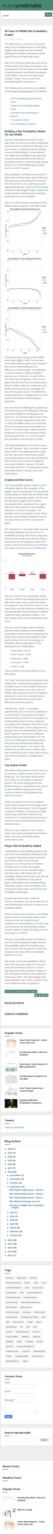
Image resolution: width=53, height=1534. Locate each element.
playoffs (36, 1331)
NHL (28, 1326)
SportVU (9, 1345)
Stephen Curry (12, 1350)
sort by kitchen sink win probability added (25, 925)
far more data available (30, 460)
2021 (10, 1152)
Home (6, 14)
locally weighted (22, 189)
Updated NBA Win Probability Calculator (31, 1100)
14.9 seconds (22, 432)
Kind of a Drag (24, 1508)
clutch (27, 1282)
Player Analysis (22, 1331)
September (16, 1185)
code (36, 1282)
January (14, 1234)
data (27, 1287)
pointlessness (12, 1336)
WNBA (34, 991)
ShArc (19, 1341)
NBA (7, 1321)
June (12, 1215)
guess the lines (12, 1311)
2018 (10, 1163)
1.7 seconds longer (20, 429)
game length (25, 1306)
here (28, 733)
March (13, 1226)
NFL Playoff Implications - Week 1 (26, 1196)
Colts (43, 1282)
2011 (10, 1254)
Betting (33, 1277)
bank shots (22, 1277)
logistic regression (39, 189)
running (9, 1341)
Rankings (25, 1336)
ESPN (22, 1292)
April (12, 1223)
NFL (21, 1326)
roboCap (36, 1336)
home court (39, 1311)
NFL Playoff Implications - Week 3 (26, 1189)
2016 (10, 1171)
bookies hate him (13, 1282)
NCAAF (38, 1321)
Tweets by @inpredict (14, 1126)
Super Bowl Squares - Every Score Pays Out (33, 1040)
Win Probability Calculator (23, 123)
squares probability (25, 1345)
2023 (10, 1148)
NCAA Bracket (18, 1321)
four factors (35, 531)
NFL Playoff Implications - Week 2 (26, 1192)
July (12, 1211)
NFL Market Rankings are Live (24, 1200)
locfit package (41, 186)
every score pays (34, 1292)
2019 (10, 1159)
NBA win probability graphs (21, 497)
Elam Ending (11, 1292)
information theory (29, 1316)
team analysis (39, 1350)
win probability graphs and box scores (27, 484)
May (12, 1219)
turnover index (21, 1355)
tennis (8, 1355)
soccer (40, 1341)
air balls (9, 1277)
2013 (10, 1246)
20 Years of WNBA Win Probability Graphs (26, 1205)
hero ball (26, 1311)
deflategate (38, 1287)
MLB (43, 1316)
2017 (10, 1167)
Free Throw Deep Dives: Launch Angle (31, 1088)
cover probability (13, 1287)
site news (10, 991)
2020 (10, 1155)
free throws (11, 1306)
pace (35, 1326)
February (15, 1230)
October (14, 1182)
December (15, 1174)
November (15, 1178)
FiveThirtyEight (30, 1297)
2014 (10, 1243)
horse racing (11, 1316)
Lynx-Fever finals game (16, 739)
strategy (26, 1350)
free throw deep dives (30, 1301)
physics (9, 1331)
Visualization (37, 1355)
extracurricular (13, 1297)
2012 (10, 1250)
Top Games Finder (20, 119)
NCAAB (30, 1321)
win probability (22, 991)
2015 (10, 1239)
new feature (11, 1326)
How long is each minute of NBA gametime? (33, 1064)
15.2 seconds (20, 416)
